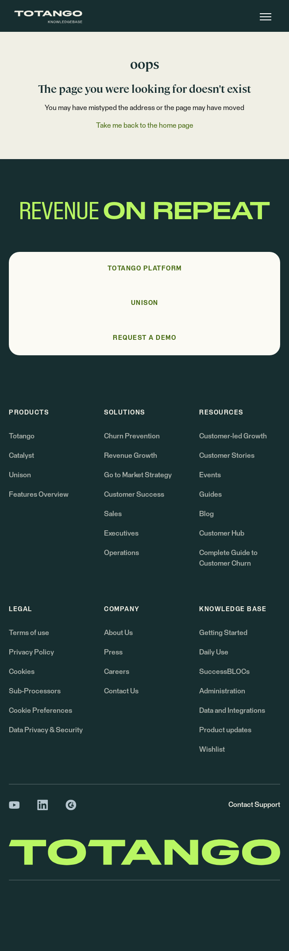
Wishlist (212, 749)
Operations (121, 552)
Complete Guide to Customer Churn (228, 558)
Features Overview (39, 494)
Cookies (22, 671)
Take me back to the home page (144, 125)
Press (113, 652)
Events (210, 475)
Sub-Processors (35, 691)
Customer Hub (221, 533)
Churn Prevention (132, 436)
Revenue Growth (130, 455)
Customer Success (134, 494)
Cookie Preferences (40, 710)
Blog (206, 513)
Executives (121, 533)
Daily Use (213, 652)
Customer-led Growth (233, 436)
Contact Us (121, 691)
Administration (222, 691)
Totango (22, 436)
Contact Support (254, 804)
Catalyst (21, 455)
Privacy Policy (31, 652)
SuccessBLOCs (224, 671)
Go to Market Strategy (138, 475)
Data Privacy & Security (46, 730)
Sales (113, 513)
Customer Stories (226, 455)
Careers (116, 671)
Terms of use (29, 632)
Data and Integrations (232, 710)
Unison (20, 475)
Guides (210, 494)
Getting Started (223, 632)
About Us (118, 632)
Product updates (225, 730)
